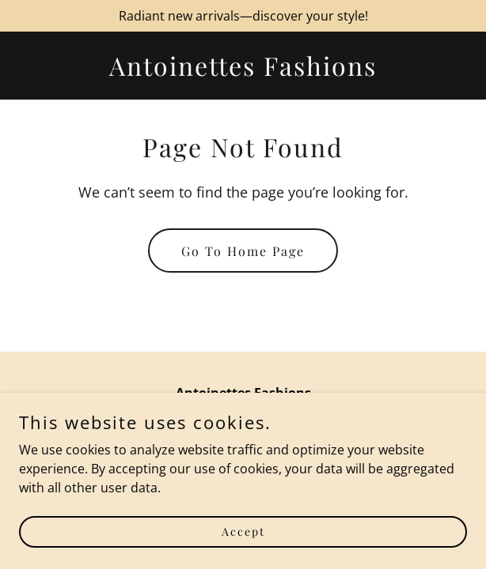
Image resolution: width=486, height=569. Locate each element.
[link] (243, 71)
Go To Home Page (243, 251)
